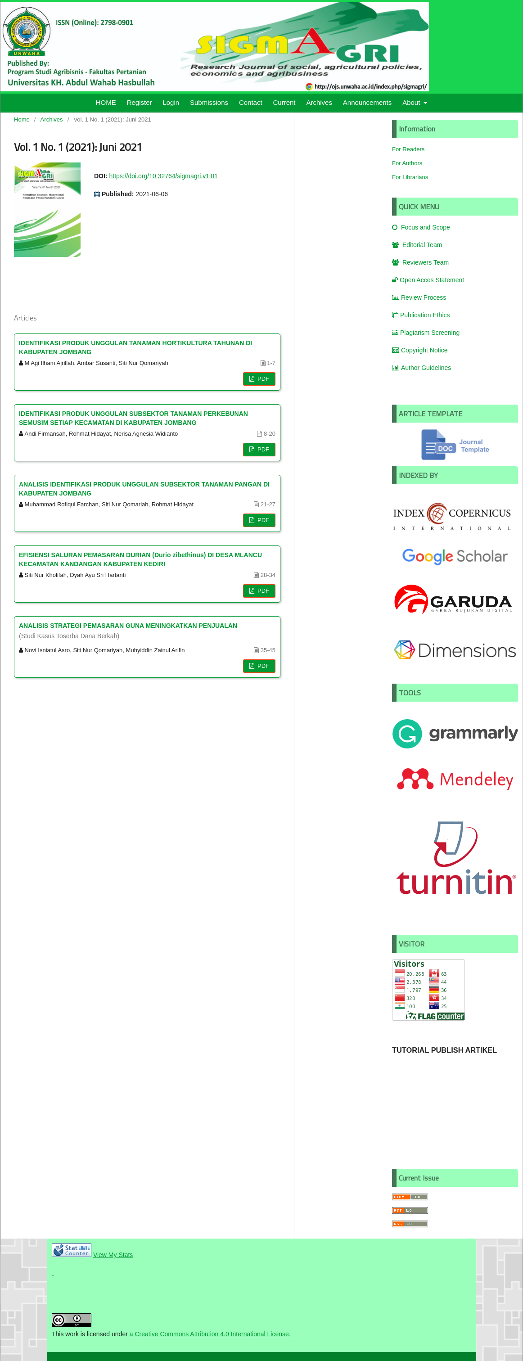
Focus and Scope (421, 227)
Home (22, 119)
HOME (106, 102)
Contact (250, 102)
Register (139, 102)
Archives (319, 102)
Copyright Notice (420, 350)
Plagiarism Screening (426, 332)
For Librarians (410, 177)
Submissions (209, 102)
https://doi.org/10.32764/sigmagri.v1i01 (163, 176)
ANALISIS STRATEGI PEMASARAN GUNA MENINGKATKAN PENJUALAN (147, 631)
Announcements (367, 102)
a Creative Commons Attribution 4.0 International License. (210, 1334)
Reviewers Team (420, 262)
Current (284, 102)
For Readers (408, 149)
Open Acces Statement (428, 280)
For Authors (407, 163)
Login (170, 102)
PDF (262, 378)
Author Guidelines (421, 367)
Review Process (419, 297)
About (412, 102)
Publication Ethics (421, 315)
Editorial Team (417, 244)
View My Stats (113, 1254)
